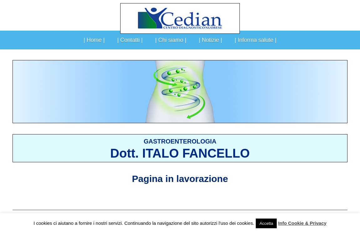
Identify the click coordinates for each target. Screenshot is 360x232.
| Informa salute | (255, 40)
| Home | (94, 40)
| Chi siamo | (170, 40)
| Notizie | (210, 40)
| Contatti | (129, 40)
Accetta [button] (266, 223)
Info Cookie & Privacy (302, 223)
